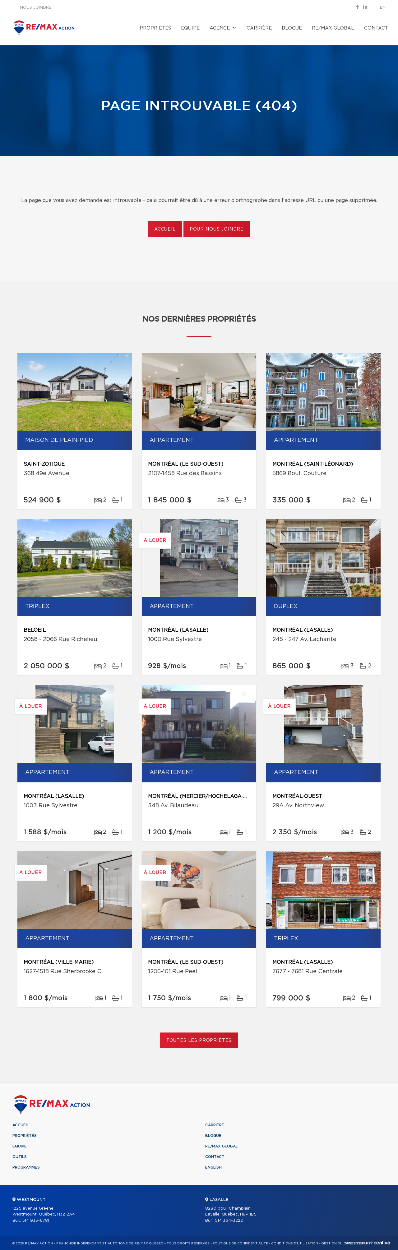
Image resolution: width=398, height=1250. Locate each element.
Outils (19, 1157)
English (213, 1167)
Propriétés (155, 28)
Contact (376, 28)
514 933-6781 (35, 1221)
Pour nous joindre (217, 229)
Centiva (381, 1243)
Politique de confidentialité (240, 1243)
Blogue (292, 28)
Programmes (26, 1167)
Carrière (259, 28)
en (383, 8)
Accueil (165, 229)
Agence (220, 28)
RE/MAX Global (333, 28)
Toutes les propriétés (199, 1040)
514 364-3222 (229, 1221)
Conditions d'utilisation (294, 1243)
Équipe (190, 28)
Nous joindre (35, 8)
